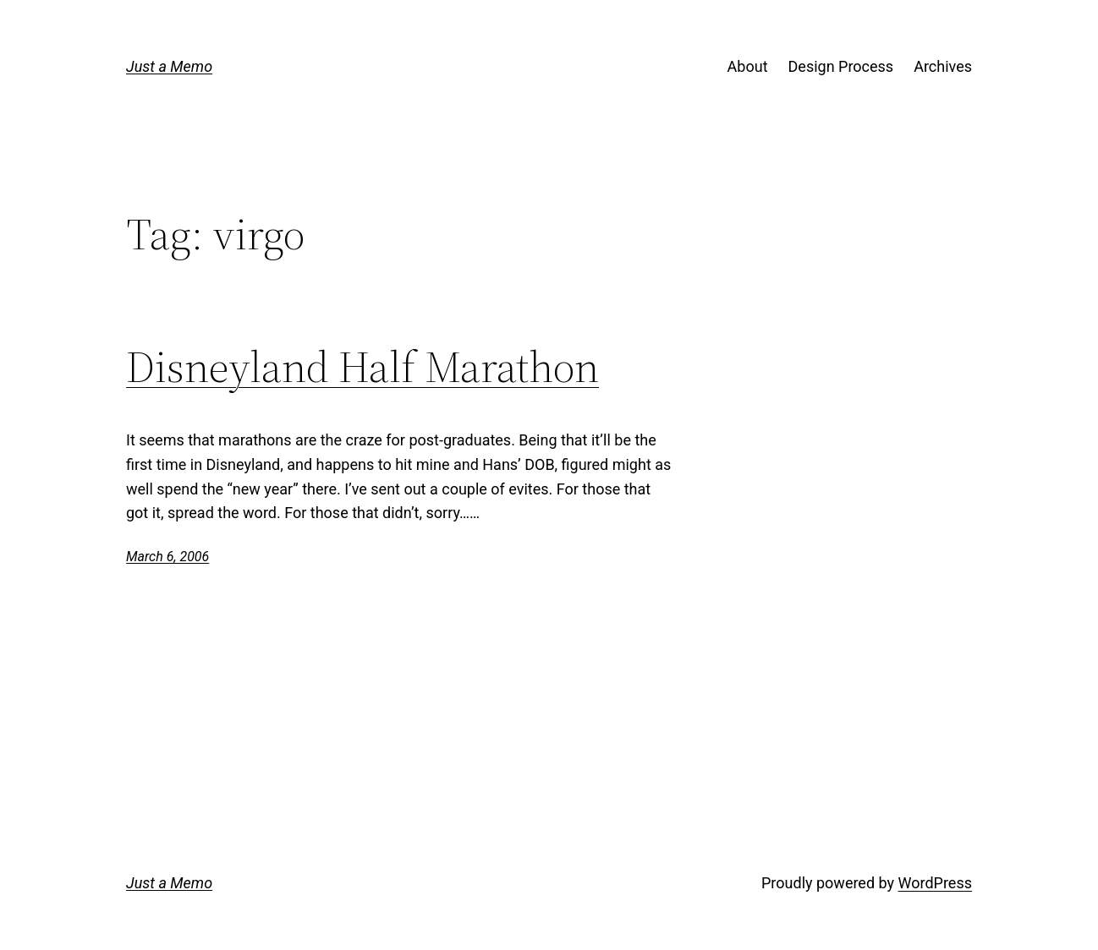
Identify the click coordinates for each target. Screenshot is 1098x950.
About (747, 66)
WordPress (935, 883)
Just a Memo (169, 66)
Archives (943, 66)
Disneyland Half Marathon (362, 366)
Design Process (841, 66)
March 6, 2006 (167, 557)
